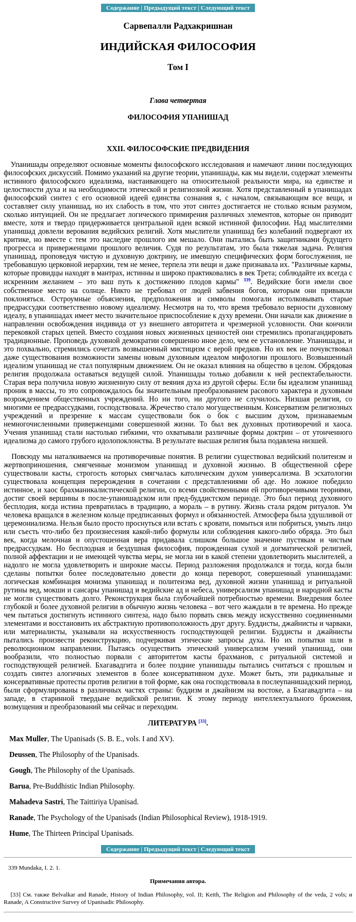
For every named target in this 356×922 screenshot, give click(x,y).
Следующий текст (225, 7)
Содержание (123, 7)
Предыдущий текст (170, 7)
